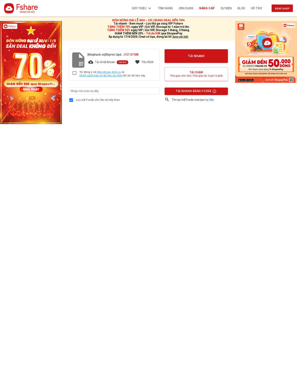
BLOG (241, 8)
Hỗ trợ (256, 8)
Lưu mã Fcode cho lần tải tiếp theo (98, 99)
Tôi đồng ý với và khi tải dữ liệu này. (112, 74)
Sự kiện (226, 8)
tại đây (209, 99)
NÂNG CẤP (207, 8)
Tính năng (165, 8)
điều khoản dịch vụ (109, 72)
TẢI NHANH (196, 56)
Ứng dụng (186, 8)
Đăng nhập (282, 8)
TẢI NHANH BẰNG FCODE (194, 92)
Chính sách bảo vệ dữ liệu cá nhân (101, 75)
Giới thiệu (142, 8)
